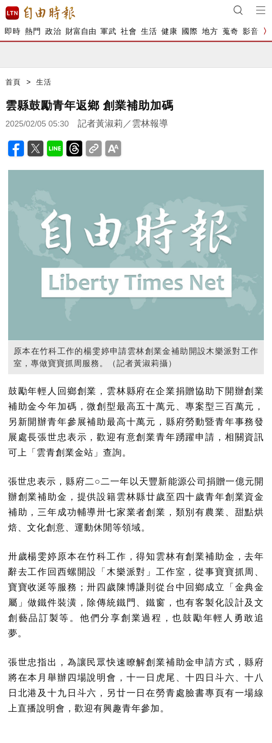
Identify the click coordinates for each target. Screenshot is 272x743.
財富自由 (81, 31)
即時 (12, 31)
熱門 (33, 31)
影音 (250, 31)
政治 (53, 31)
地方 (210, 31)
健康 (169, 31)
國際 (189, 31)
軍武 (108, 31)
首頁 (13, 82)
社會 (128, 31)
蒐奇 (230, 31)
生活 (149, 31)
